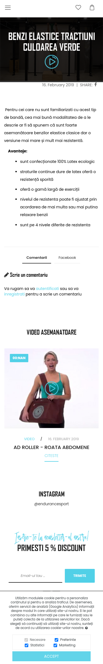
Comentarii (36, 257)
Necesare (38, 639)
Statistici (37, 645)
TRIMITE (79, 575)
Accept (51, 656)
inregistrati (14, 294)
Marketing (67, 645)
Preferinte (68, 639)
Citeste (51, 455)
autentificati (47, 288)
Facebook (67, 257)
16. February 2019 (58, 85)
